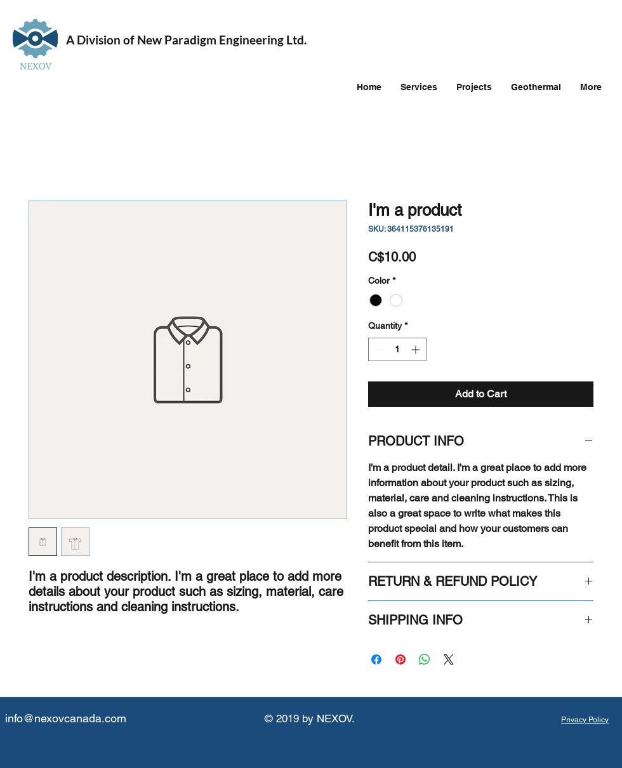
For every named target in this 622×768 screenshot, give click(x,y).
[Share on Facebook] (376, 659)
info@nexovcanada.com (65, 718)
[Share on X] (448, 659)
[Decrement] (378, 349)
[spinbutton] (397, 349)
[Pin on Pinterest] (400, 659)
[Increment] (417, 349)
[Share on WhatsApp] (424, 659)
